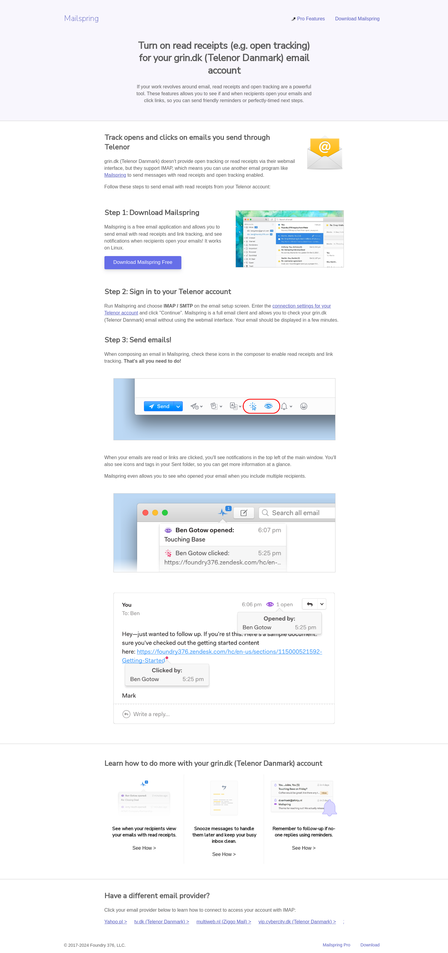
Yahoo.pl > (115, 921)
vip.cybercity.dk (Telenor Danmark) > (297, 921)
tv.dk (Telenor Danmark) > (161, 921)
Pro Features (308, 18)
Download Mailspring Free (142, 262)
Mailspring (81, 18)
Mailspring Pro (336, 945)
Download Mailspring (357, 18)
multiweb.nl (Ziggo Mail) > (224, 921)
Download (370, 945)
